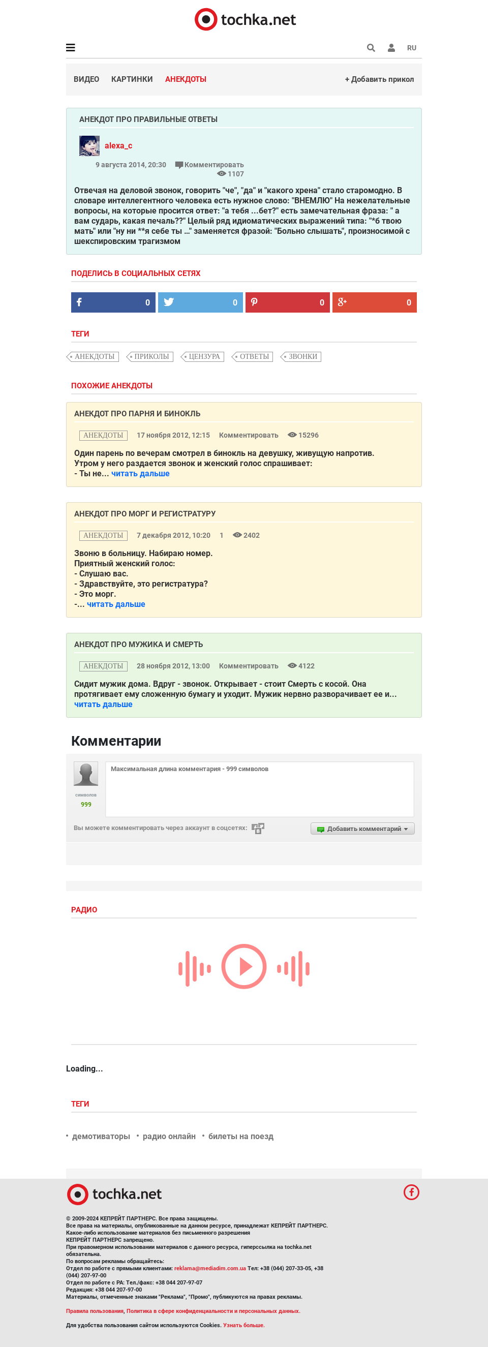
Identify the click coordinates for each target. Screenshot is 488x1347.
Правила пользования (95, 1311)
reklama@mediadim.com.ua (210, 1268)
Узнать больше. (244, 1325)
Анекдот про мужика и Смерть (138, 644)
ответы (254, 356)
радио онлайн (169, 1136)
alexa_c (118, 145)
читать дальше (140, 473)
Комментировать (209, 165)
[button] (391, 48)
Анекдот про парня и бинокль (137, 413)
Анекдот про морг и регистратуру (145, 513)
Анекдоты (185, 79)
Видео (86, 79)
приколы (152, 356)
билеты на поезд (240, 1136)
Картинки (132, 79)
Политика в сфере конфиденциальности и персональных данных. (213, 1311)
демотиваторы (101, 1136)
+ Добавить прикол (379, 79)
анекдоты (95, 356)
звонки (303, 356)
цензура (204, 356)
